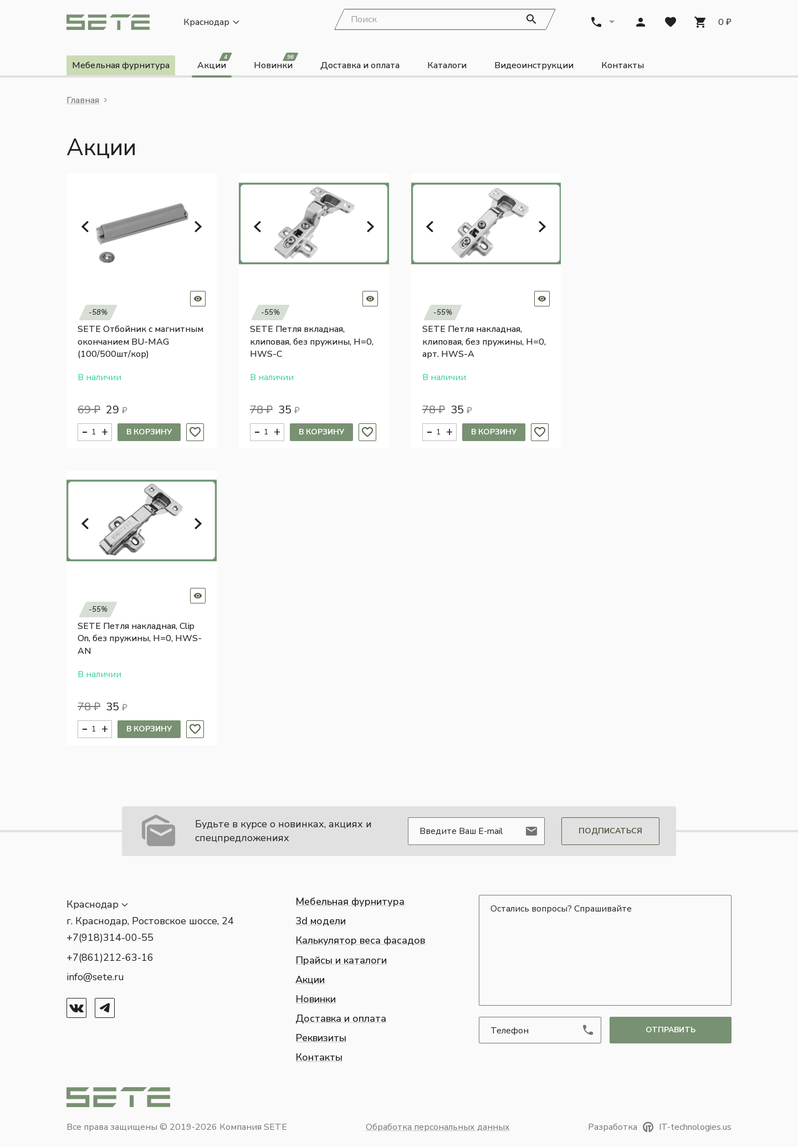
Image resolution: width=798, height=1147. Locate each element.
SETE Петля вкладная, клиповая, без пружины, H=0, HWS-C (312, 341)
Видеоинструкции (534, 65)
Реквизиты (320, 1037)
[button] (85, 226)
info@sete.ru (95, 977)
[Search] (445, 19)
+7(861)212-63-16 (110, 957)
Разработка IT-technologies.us (660, 1127)
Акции (214, 63)
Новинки (276, 63)
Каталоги (447, 65)
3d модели (320, 921)
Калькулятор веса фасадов (360, 940)
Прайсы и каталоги (341, 960)
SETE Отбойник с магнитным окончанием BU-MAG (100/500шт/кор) (140, 341)
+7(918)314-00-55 (110, 937)
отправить (670, 1030)
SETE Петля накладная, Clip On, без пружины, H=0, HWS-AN (140, 638)
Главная (82, 100)
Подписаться (610, 831)
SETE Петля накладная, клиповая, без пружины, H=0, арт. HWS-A (484, 341)
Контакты (622, 65)
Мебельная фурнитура (121, 65)
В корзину (149, 432)
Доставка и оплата (360, 65)
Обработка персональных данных (438, 1127)
